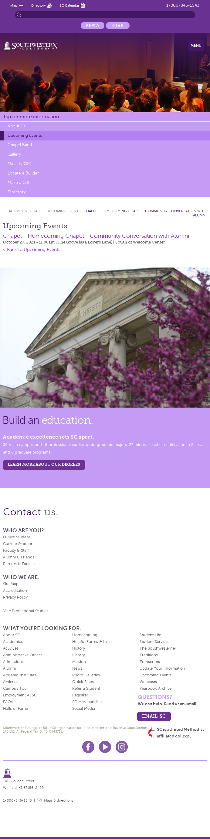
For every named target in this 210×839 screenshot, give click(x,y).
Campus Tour (15, 688)
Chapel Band (20, 145)
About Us (16, 126)
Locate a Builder (23, 173)
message (39, 800)
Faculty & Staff (16, 550)
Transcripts (150, 662)
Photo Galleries (86, 675)
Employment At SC (20, 695)
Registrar (80, 695)
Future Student (16, 537)
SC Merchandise (87, 702)
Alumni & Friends (18, 557)
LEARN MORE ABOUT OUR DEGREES (44, 464)
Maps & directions (58, 800)
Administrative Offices (22, 655)
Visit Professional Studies (25, 611)
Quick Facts (83, 682)
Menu (196, 45)
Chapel (36, 211)
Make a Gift (18, 182)
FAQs (8, 702)
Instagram (122, 747)
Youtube (105, 747)
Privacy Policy (15, 597)
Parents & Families (19, 564)
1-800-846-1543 (182, 5)
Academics (13, 642)
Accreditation (15, 591)
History (78, 648)
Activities (18, 211)
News (77, 668)
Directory (38, 5)
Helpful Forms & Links (92, 642)
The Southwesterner (158, 648)
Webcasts (148, 682)
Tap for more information (31, 116)
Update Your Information (162, 668)
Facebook (88, 747)
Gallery (14, 154)
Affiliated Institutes (19, 675)
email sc (154, 716)
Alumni (9, 668)
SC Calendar (69, 5)
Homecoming (84, 635)
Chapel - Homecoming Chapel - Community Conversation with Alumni (96, 236)
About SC (11, 635)
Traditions (149, 655)
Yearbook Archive (155, 688)
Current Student (17, 544)
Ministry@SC (19, 163)
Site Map (11, 584)
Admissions (13, 662)
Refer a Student (86, 688)
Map (13, 5)
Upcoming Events (25, 135)
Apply (93, 25)
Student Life (150, 635)
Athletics (10, 682)
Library (78, 655)
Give (117, 25)
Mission (79, 662)
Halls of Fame (15, 708)
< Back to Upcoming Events (31, 249)
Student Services (154, 642)
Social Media (83, 708)
